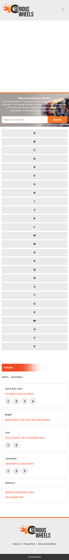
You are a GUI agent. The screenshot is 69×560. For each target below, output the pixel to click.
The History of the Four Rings (19, 393)
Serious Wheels (34, 557)
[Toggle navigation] (63, 10)
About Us (17, 544)
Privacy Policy (29, 544)
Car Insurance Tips (14, 497)
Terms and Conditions (47, 544)
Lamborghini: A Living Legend (19, 463)
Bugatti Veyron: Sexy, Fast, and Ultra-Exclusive (27, 419)
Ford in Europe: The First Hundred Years (25, 437)
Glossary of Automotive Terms (19, 492)
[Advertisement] (34, 56)
